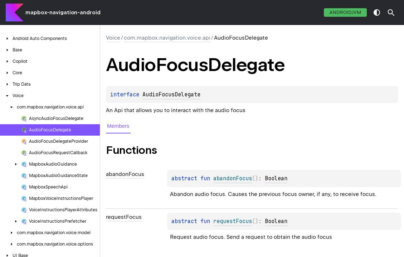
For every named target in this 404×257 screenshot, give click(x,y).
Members (118, 126)
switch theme (377, 12)
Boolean (276, 178)
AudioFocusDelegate (171, 94)
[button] (391, 12)
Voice (113, 38)
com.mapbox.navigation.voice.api (167, 38)
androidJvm (345, 12)
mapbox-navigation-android (63, 12)
